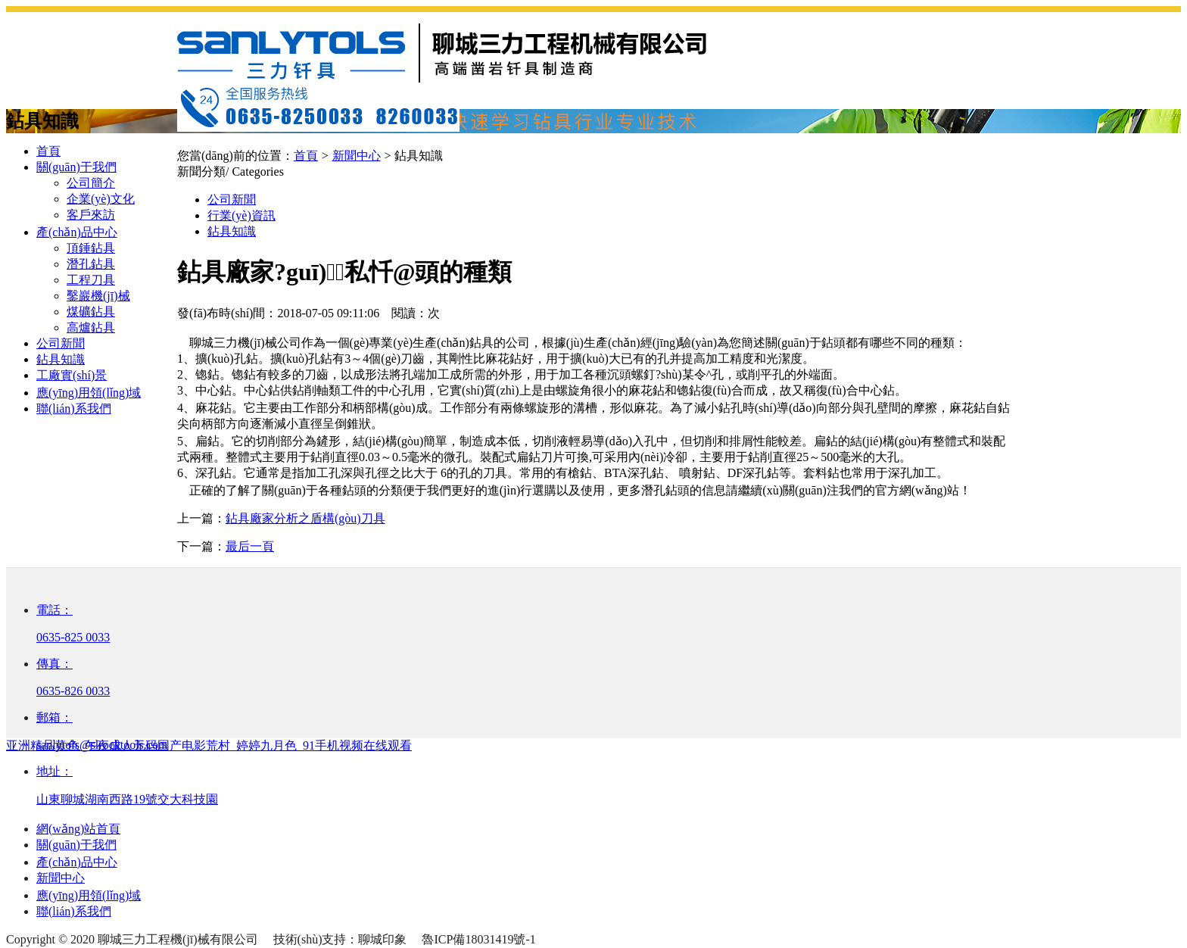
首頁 (48, 151)
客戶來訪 (91, 214)
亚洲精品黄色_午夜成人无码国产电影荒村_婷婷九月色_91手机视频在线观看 (209, 745)
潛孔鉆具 (91, 263)
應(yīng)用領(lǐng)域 (88, 392)
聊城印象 (382, 939)
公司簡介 (91, 182)
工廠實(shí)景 (71, 375)
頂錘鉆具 (91, 248)
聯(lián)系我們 (73, 408)
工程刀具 (91, 279)
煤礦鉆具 (91, 311)
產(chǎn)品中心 (76, 232)
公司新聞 (60, 343)
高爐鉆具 (91, 327)
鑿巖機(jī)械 (98, 295)
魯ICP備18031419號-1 (478, 939)
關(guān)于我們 (76, 167)
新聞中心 (60, 878)
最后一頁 (250, 546)
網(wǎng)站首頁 (78, 828)
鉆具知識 (60, 359)
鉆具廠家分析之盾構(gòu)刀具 (305, 518)
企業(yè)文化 (101, 198)
